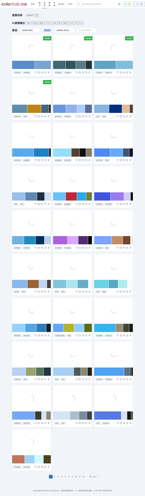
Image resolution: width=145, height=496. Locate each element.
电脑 (65, 23)
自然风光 (17, 73)
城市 (29, 23)
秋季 (25, 116)
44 (94, 477)
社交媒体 (105, 423)
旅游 (97, 116)
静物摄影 (67, 204)
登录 (127, 4)
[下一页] (98, 476)
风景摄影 (109, 204)
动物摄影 (27, 73)
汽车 (71, 23)
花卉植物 (27, 467)
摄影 (107, 248)
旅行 (22, 204)
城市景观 (67, 160)
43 (90, 477)
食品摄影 (58, 204)
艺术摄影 (67, 248)
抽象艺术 (109, 73)
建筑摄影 (58, 160)
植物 (69, 336)
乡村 (25, 379)
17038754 (106, 490)
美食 (104, 116)
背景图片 (99, 73)
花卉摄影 (58, 248)
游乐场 (16, 292)
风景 (15, 204)
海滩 (62, 292)
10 (83, 477)
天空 (48, 23)
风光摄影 (58, 73)
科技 (107, 160)
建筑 (41, 23)
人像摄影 (67, 73)
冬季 (62, 423)
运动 (54, 23)
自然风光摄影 (59, 336)
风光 (62, 379)
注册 (139, 4)
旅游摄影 (99, 336)
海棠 (35, 23)
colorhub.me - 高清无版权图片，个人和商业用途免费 (70, 490)
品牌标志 (17, 423)
